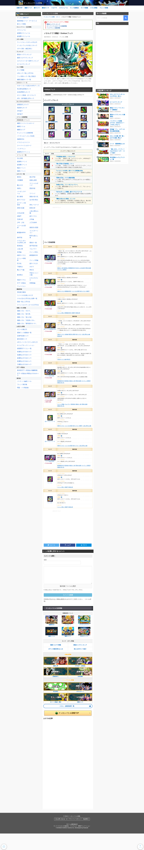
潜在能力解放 (21, 292)
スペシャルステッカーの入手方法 (28, 305)
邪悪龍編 (32, 283)
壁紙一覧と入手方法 (23, 301)
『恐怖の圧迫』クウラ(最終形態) (65, 177)
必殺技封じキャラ (23, 104)
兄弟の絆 (20, 219)
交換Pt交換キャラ (22, 336)
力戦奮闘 (20, 180)
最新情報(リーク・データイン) (27, 21)
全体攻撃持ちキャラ (23, 92)
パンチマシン (21, 148)
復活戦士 (20, 275)
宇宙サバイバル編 (34, 274)
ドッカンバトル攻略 (33, 3)
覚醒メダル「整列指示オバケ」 (27, 323)
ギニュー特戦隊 (21, 259)
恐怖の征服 (20, 208)
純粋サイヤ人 (21, 255)
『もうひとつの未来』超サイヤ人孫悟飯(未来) (69, 170)
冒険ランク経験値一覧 (24, 332)
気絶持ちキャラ (22, 108)
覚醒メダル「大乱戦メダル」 (26, 320)
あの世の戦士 (34, 200)
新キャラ (37, 8)
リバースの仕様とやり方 (25, 295)
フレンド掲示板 (22, 384)
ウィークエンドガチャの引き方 (27, 42)
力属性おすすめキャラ (24, 364)
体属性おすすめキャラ (24, 351)
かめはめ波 (20, 213)
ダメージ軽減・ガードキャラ (26, 95)
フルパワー (33, 249)
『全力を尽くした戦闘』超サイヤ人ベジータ (68, 192)
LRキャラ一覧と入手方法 (25, 73)
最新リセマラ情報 (55, 645)
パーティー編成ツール (24, 381)
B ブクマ (84, 545)
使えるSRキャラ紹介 (80, 649)
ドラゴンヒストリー (23, 142)
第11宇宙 (32, 177)
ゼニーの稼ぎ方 (22, 329)
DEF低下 (20, 114)
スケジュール (63, 8)
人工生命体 (33, 222)
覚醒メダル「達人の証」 (25, 317)
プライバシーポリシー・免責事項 (78, 819)
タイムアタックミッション (25, 345)
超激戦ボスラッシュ (23, 152)
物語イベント (21, 168)
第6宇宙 (19, 237)
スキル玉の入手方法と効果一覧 (27, 298)
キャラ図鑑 (84, 8)
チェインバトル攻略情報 (25, 133)
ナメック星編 (34, 260)
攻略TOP (19, 8)
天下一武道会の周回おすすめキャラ (28, 374)
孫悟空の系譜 (34, 227)
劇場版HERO (21, 232)
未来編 (19, 252)
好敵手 (19, 216)
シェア (68, 545)
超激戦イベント (22, 161)
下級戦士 (20, 266)
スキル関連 (93, 8)
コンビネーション (34, 231)
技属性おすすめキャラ (24, 361)
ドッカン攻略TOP (23, 17)
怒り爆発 (20, 196)
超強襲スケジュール (23, 36)
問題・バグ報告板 (23, 387)
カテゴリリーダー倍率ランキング (28, 61)
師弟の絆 (32, 208)
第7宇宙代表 (34, 246)
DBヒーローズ (34, 205)
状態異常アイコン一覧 (24, 348)
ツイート (51, 545)
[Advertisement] (68, 223)
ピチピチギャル (34, 279)
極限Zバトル (21, 126)
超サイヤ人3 (34, 263)
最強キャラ (45, 8)
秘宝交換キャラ (22, 339)
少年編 (32, 219)
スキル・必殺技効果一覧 (67, 706)
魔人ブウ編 (20, 270)
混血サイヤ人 (21, 280)
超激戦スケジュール (23, 33)
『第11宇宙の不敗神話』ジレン (64, 163)
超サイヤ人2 (21, 200)
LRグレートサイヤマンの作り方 (27, 342)
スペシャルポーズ (34, 184)
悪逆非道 (32, 188)
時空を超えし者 (34, 236)
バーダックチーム (21, 192)
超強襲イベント (22, 164)
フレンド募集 (103, 8)
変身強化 (20, 246)
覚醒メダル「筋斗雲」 (24, 314)
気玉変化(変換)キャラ (24, 89)
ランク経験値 (74, 8)
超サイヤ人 (33, 216)
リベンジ (32, 193)
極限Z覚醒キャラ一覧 (24, 79)
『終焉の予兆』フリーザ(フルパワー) (66, 184)
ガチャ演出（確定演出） (25, 48)
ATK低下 (20, 111)
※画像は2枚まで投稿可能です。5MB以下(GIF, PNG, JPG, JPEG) (63, 590)
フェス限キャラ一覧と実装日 (26, 76)
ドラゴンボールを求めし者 (21, 241)
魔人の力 (20, 185)
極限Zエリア (21, 129)
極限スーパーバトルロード (25, 123)
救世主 (19, 177)
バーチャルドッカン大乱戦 (25, 136)
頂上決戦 (20, 158)
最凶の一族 (33, 242)
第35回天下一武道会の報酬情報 (27, 370)
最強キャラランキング (80, 645)
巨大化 (19, 263)
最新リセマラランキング (25, 58)
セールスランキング (23, 64)
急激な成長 (33, 180)
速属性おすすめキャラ (24, 358)
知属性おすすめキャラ (24, 355)
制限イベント (21, 171)
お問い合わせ (60, 819)
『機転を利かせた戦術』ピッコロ (65, 198)
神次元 (32, 270)
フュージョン (21, 286)
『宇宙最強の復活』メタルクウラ (65, 156)
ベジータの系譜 (21, 226)
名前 (45, 560)
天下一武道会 (21, 283)
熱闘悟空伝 (20, 139)
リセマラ (54, 8)
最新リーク (28, 8)
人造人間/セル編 (34, 212)
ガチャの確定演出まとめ (55, 649)
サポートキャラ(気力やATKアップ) (28, 85)
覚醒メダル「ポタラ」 (24, 311)
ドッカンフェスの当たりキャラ (27, 45)
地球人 (19, 188)
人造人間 (20, 249)
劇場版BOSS (34, 255)
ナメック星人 (34, 252)
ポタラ (32, 266)
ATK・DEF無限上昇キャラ (25, 98)
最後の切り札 (34, 196)
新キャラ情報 (21, 24)
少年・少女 (20, 222)
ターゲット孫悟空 (21, 204)
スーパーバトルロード (24, 145)
